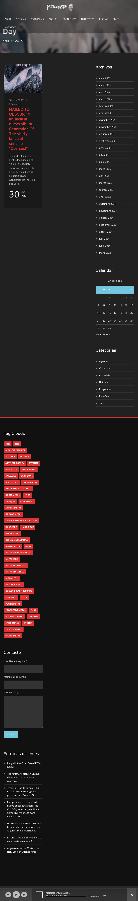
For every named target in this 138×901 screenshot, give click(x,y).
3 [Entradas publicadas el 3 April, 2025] (115, 297)
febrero (106, 106)
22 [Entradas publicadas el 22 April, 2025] (104, 320)
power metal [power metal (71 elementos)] (12, 603)
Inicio (7, 19)
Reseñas (103, 19)
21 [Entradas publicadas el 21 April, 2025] (98, 320)
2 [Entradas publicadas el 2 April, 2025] (109, 297)
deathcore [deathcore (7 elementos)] (11, 482)
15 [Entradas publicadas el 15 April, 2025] (104, 312)
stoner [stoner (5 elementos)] (28, 623)
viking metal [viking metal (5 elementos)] (12, 635)
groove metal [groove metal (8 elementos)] (13, 514)
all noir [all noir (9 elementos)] (10, 456)
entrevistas (105, 375)
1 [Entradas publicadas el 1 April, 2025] (104, 297)
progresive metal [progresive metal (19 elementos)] (15, 610)
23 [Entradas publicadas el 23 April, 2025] (109, 320)
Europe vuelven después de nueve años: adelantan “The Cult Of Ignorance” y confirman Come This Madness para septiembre (23, 814)
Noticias (21, 19)
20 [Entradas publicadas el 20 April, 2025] (131, 312)
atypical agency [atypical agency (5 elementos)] (14, 463)
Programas (37, 19)
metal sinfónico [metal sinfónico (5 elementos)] (14, 571)
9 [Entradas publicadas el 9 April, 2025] (109, 305)
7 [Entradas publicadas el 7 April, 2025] (98, 305)
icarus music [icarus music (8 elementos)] (12, 546)
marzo (105, 99)
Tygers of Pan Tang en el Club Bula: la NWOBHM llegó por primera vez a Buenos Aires (23, 797)
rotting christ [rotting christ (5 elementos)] (14, 616)
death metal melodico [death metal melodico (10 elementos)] (18, 488)
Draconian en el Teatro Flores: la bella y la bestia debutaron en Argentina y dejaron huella (24, 832)
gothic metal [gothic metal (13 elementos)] (13, 507)
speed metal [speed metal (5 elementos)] (12, 623)
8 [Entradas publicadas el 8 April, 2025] (104, 305)
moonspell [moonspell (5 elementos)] (11, 578)
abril (104, 92)
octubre (106, 133)
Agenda (53, 19)
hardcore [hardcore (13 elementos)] (11, 527)
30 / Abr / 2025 (16, 100)
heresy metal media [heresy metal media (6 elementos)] (16, 539)
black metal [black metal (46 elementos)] (29, 469)
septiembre (108, 140)
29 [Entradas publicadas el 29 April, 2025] (104, 328)
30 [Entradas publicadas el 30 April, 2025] (109, 328)
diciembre (107, 120)
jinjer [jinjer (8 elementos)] (28, 546)
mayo (105, 85)
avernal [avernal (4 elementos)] (33, 463)
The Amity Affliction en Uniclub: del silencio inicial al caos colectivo (23, 783)
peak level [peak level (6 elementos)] (11, 597)
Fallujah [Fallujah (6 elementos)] (10, 501)
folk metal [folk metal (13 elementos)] (26, 501)
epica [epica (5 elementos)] (27, 495)
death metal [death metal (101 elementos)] (30, 482)
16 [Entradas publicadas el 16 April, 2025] (109, 312)
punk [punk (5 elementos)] (33, 610)
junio (104, 78)
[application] (69, 894)
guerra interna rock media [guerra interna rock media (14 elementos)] (21, 520)
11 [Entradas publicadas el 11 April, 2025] (120, 305)
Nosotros (10, 27)
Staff (116, 19)
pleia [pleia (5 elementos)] (24, 597)
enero (105, 113)
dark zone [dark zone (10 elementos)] (27, 475)
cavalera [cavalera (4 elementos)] (10, 475)
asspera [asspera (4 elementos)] (24, 456)
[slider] (66, 896)
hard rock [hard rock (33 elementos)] (28, 527)
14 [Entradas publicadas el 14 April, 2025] (98, 312)
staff (101, 403)
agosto (105, 147)
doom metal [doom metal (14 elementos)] (12, 495)
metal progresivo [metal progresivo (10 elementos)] (15, 565)
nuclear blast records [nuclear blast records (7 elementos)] (18, 590)
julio (104, 154)
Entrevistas (87, 19)
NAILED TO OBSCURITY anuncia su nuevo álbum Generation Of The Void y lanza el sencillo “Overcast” (21, 129)
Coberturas (69, 19)
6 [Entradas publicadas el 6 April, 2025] (131, 297)
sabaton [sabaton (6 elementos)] (33, 616)
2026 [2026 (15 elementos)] (17, 444)
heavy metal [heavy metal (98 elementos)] (12, 533)
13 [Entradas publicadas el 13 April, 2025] (131, 305)
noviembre (108, 127)
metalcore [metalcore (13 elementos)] (11, 559)
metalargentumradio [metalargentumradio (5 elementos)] (18, 552)
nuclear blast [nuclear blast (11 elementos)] (13, 584)
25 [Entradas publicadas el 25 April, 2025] (120, 320)
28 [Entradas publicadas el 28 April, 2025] (98, 328)
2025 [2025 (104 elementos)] (7, 444)
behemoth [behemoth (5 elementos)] (11, 469)
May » (106, 334)
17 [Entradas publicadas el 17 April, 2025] (115, 312)
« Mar (99, 334)
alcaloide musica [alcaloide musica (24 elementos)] (15, 450)
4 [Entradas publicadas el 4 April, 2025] (120, 297)
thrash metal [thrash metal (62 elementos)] (13, 629)
